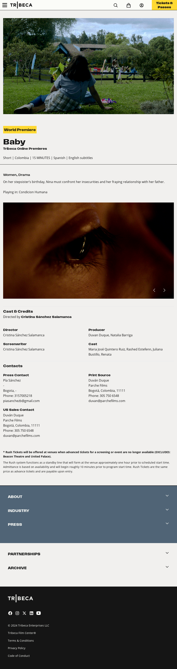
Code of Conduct (19, 656)
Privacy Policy (16, 648)
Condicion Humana (33, 192)
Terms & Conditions (21, 640)
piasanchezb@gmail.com (21, 401)
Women (10, 174)
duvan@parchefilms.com (106, 401)
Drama (24, 174)
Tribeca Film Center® (22, 633)
